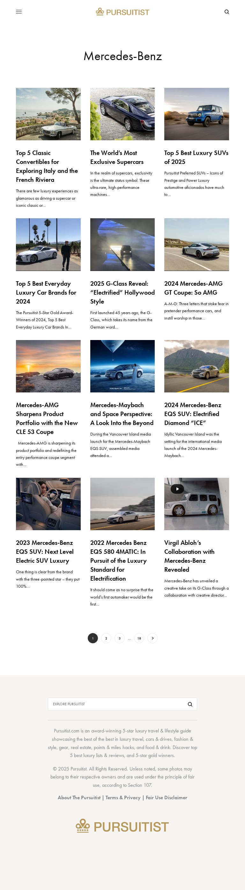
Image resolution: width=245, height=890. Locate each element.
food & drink (157, 747)
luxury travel (131, 739)
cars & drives (159, 739)
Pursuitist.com (66, 730)
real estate (81, 747)
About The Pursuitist (79, 797)
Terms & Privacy (123, 797)
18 (139, 638)
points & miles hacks (114, 747)
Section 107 (139, 785)
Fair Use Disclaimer (166, 797)
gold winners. (161, 755)
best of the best (99, 739)
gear (63, 747)
